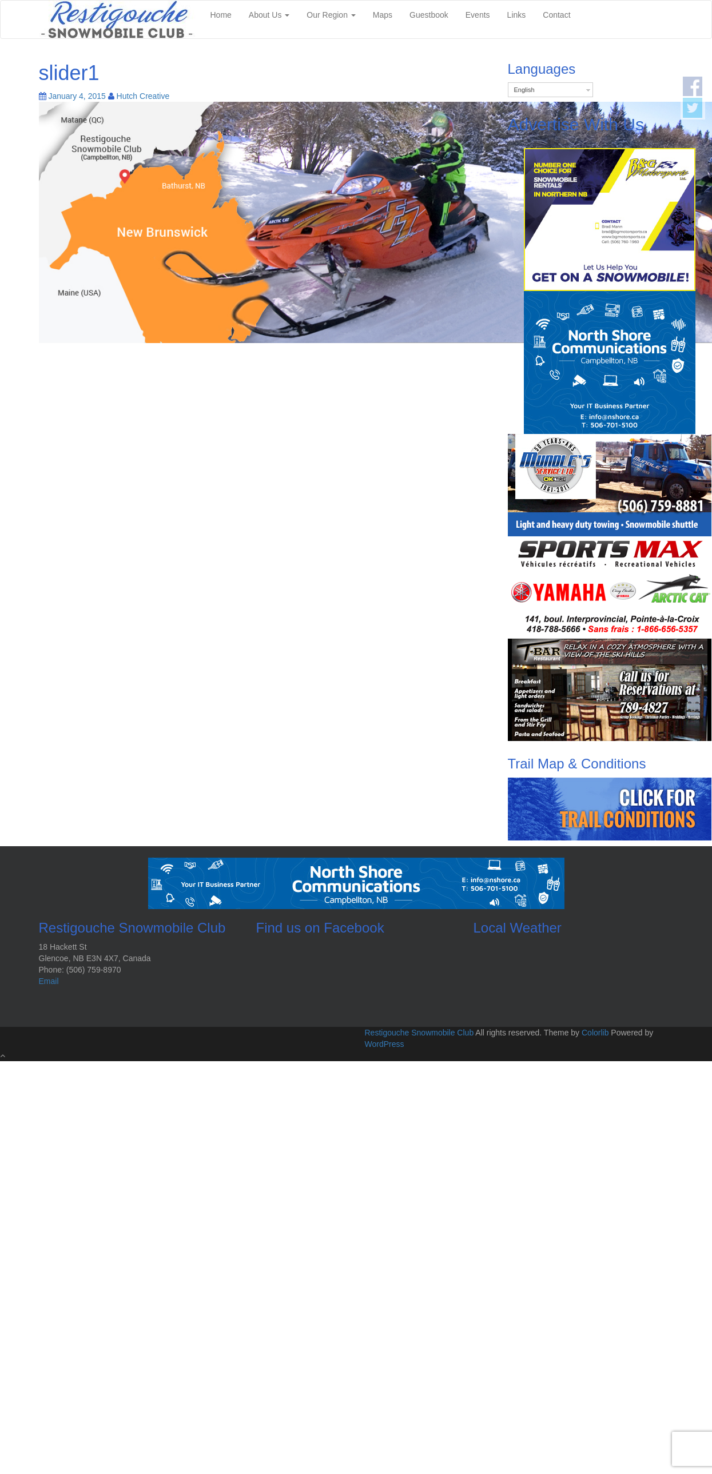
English (524, 89)
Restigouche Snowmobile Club (419, 1032)
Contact (556, 14)
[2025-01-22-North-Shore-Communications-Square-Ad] (609, 361)
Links (516, 14)
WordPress (384, 1044)
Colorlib (595, 1032)
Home (221, 14)
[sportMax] (609, 587)
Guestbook (428, 14)
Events (478, 14)
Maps (382, 14)
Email (49, 981)
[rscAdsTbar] (609, 689)
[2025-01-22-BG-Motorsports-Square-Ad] (609, 219)
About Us (269, 14)
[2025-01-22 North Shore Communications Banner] (356, 882)
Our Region (331, 14)
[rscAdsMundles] (609, 484)
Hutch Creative (143, 96)
